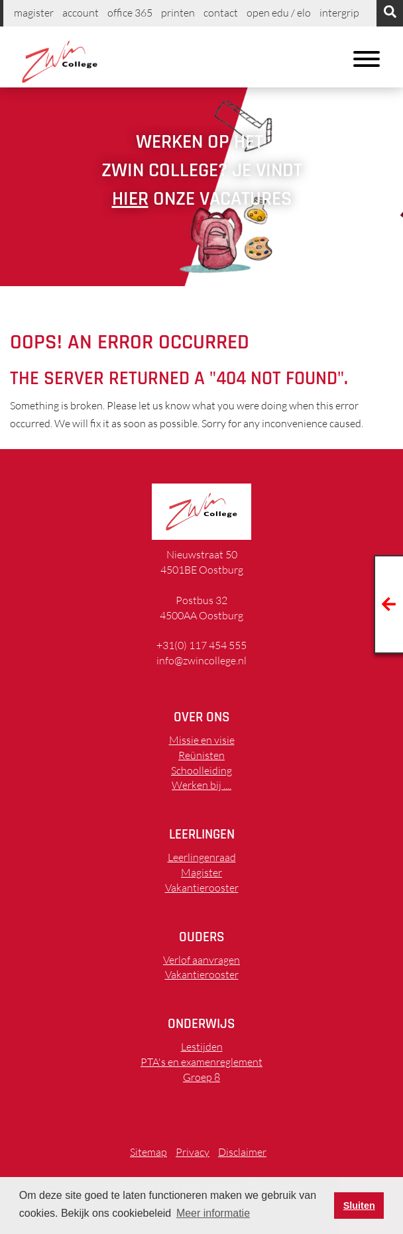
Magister (34, 12)
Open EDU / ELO (279, 12)
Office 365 (129, 12)
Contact (220, 12)
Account (80, 12)
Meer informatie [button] (213, 1213)
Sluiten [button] (359, 1205)
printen (178, 12)
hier (130, 198)
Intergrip (339, 12)
